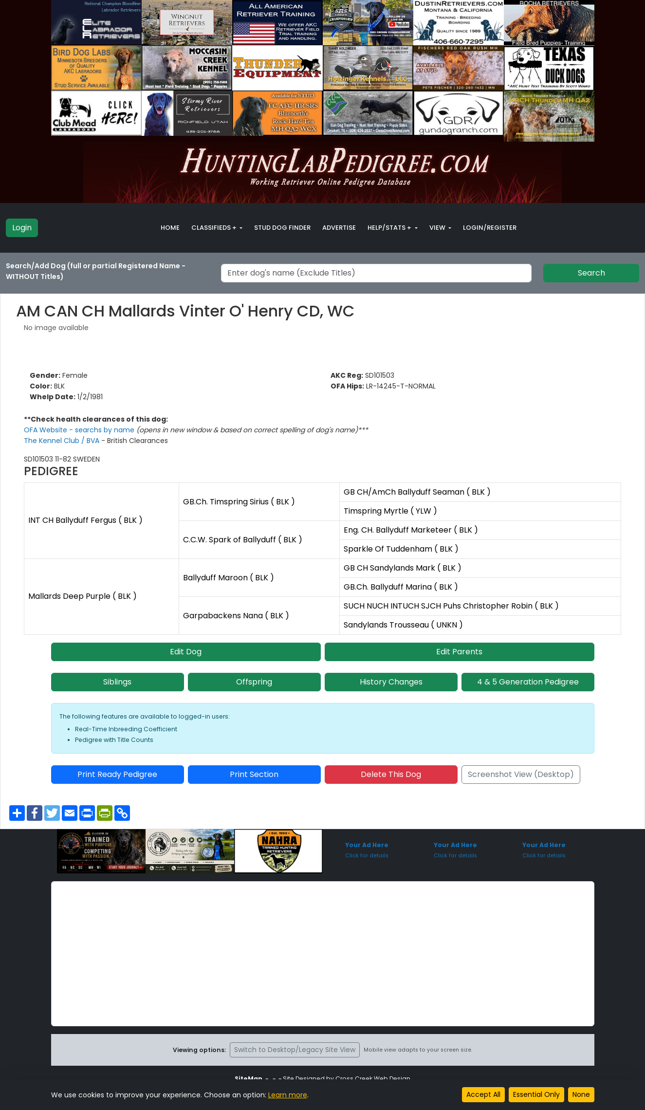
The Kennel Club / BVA (62, 440)
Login (22, 227)
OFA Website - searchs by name (80, 430)
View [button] (438, 227)
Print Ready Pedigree (117, 774)
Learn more (287, 1095)
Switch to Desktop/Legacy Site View (294, 1049)
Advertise (339, 227)
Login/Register (489, 227)
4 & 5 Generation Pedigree (528, 681)
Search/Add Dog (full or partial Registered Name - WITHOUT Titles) (95, 271)
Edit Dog (186, 651)
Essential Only (536, 1094)
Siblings (117, 681)
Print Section (254, 774)
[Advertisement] (322, 954)
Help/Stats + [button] (390, 227)
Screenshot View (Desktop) (521, 774)
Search (591, 272)
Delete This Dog (391, 774)
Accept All (483, 1094)
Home (170, 227)
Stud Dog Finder (282, 227)
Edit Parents (459, 651)
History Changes (391, 681)
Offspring (254, 681)
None (581, 1094)
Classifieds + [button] (214, 227)
